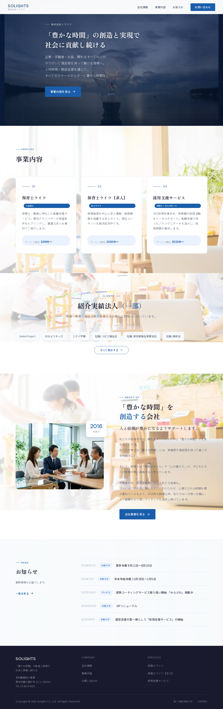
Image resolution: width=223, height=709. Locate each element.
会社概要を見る (137, 514)
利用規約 (203, 701)
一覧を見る (24, 593)
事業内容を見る (63, 92)
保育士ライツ (155, 666)
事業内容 (160, 7)
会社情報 (142, 7)
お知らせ (178, 7)
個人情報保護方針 (183, 701)
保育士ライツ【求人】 (161, 673)
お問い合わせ (203, 7)
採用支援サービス (158, 681)
